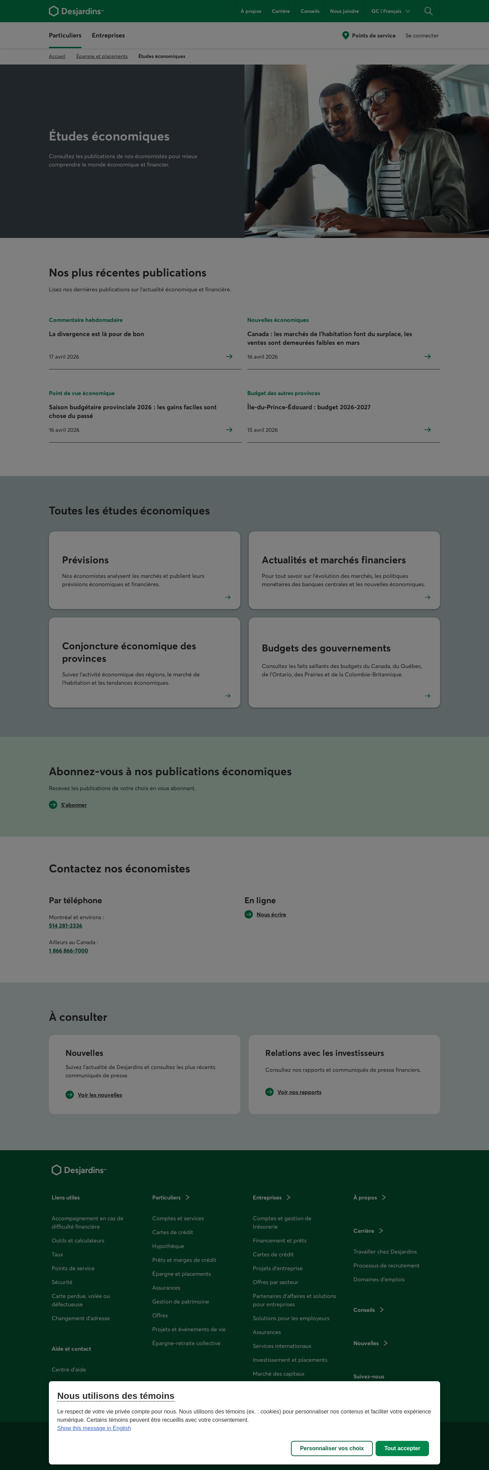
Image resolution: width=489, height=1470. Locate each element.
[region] (244, 1422)
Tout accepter (402, 1448)
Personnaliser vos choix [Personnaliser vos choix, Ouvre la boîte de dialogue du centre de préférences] (332, 1448)
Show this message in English (94, 1428)
